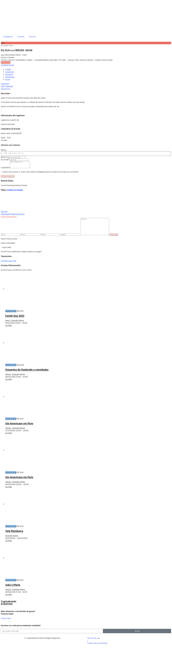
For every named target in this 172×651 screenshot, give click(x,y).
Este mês (12, 265)
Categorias (8, 36)
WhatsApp (9, 77)
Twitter (8, 69)
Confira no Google (14, 191)
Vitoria (8, 379)
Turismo (32, 36)
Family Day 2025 (14, 320)
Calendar (5, 84)
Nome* (3, 157)
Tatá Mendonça (14, 535)
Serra (7, 325)
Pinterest (9, 74)
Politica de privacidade (97, 647)
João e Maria (12, 589)
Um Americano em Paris (19, 428)
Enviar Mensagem (9, 218)
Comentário (5, 169)
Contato (20, 36)
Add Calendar (7, 86)
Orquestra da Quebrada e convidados (26, 374)
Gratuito (4, 265)
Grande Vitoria (17, 325)
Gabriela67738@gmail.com (13, 215)
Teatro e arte (10, 315)
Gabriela (4, 213)
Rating (3, 150)
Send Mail (117, 239)
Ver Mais (8, 330)
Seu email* (5, 160)
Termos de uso (93, 642)
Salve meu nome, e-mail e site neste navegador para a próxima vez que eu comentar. (41, 173)
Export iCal (5, 89)
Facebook (9, 72)
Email (7, 79)
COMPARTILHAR (7, 65)
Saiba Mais (5, 62)
